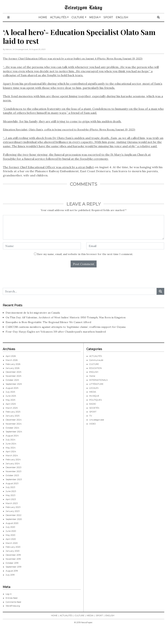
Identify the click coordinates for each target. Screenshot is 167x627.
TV (90, 415)
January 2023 (12, 511)
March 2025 (12, 408)
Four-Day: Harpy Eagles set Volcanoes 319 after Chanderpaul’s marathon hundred (56, 331)
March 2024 (12, 455)
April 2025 (11, 404)
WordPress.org (13, 606)
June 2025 (11, 396)
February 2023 (13, 507)
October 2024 (12, 428)
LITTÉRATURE (96, 384)
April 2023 (11, 499)
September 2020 (14, 519)
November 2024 (14, 423)
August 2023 (12, 483)
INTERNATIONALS (98, 380)
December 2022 (13, 515)
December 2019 (13, 555)
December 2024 (14, 419)
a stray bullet (85, 167)
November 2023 (13, 471)
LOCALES (93, 388)
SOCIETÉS (94, 408)
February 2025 (13, 411)
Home (92, 376)
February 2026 (13, 364)
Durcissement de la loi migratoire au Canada (33, 312)
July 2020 (10, 527)
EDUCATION (95, 368)
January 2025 (12, 415)
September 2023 (14, 479)
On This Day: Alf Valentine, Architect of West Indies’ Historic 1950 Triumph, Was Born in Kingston (65, 317)
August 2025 (12, 388)
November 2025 (13, 376)
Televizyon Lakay (83, 7)
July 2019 (10, 575)
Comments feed (13, 602)
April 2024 (11, 451)
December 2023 (13, 467)
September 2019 (13, 567)
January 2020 (12, 551)
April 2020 (11, 539)
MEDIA (94, 17)
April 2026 (11, 356)
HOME (42, 17)
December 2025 (13, 372)
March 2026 (12, 360)
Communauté (96, 360)
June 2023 (11, 491)
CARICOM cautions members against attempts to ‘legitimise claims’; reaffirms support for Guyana (66, 327)
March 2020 (12, 543)
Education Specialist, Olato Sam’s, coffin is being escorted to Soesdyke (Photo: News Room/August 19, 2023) (69, 129)
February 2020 (13, 547)
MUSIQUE (94, 396)
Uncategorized (96, 419)
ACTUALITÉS (58, 17)
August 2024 (12, 435)
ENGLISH (122, 17)
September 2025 (14, 384)
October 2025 (12, 380)
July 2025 (10, 392)
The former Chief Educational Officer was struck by (39, 167)
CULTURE (78, 17)
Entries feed (11, 598)
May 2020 (10, 535)
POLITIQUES (95, 400)
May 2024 (11, 447)
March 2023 (12, 503)
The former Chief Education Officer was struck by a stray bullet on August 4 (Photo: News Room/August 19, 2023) (83, 90)
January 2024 (13, 463)
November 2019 (13, 559)
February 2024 (13, 459)
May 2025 (10, 400)
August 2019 (12, 571)
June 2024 (11, 443)
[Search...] (80, 291)
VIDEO (92, 423)
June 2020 (11, 531)
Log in (9, 594)
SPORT (108, 17)
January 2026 (12, 368)
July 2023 (10, 487)
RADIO (92, 404)
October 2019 (12, 563)
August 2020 (12, 523)
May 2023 (10, 495)
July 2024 (10, 439)
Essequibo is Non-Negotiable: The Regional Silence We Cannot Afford (48, 322)
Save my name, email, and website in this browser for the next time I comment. (85, 254)
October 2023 (12, 475)
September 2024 (14, 431)
